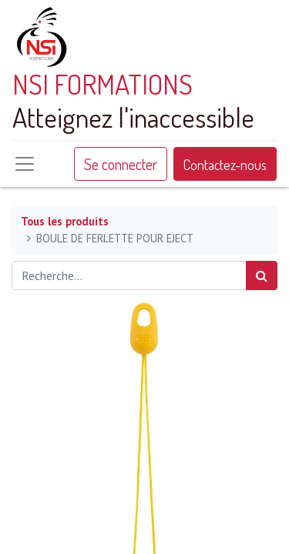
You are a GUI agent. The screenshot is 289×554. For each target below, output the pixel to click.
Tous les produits (65, 221)
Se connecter (120, 164)
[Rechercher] (261, 275)
